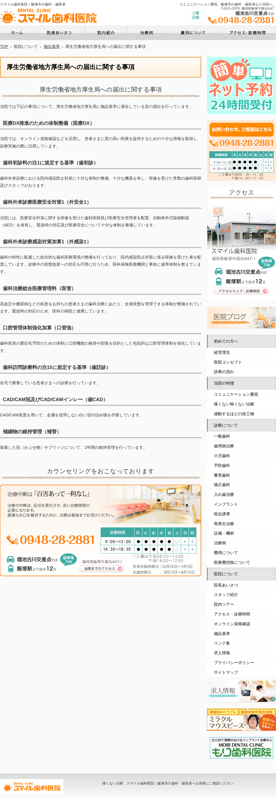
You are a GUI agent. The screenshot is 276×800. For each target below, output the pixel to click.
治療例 (220, 543)
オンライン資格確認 (232, 624)
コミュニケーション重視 (236, 394)
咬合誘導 (222, 514)
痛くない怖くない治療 (234, 404)
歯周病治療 (224, 446)
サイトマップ (226, 672)
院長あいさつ (226, 585)
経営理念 (222, 352)
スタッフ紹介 (226, 594)
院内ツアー (224, 604)
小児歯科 (222, 455)
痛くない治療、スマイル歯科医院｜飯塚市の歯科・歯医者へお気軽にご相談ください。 (169, 783)
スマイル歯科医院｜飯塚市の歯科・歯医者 (33, 4)
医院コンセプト (228, 362)
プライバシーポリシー (234, 662)
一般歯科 (222, 436)
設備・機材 (224, 533)
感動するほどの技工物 (234, 413)
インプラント (226, 504)
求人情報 (222, 653)
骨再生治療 (224, 523)
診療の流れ (224, 371)
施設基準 (222, 633)
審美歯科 (222, 475)
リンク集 (222, 643)
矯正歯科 (222, 484)
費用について (226, 552)
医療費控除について (232, 562)
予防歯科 (222, 465)
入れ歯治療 (224, 494)
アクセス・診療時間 (232, 614)
